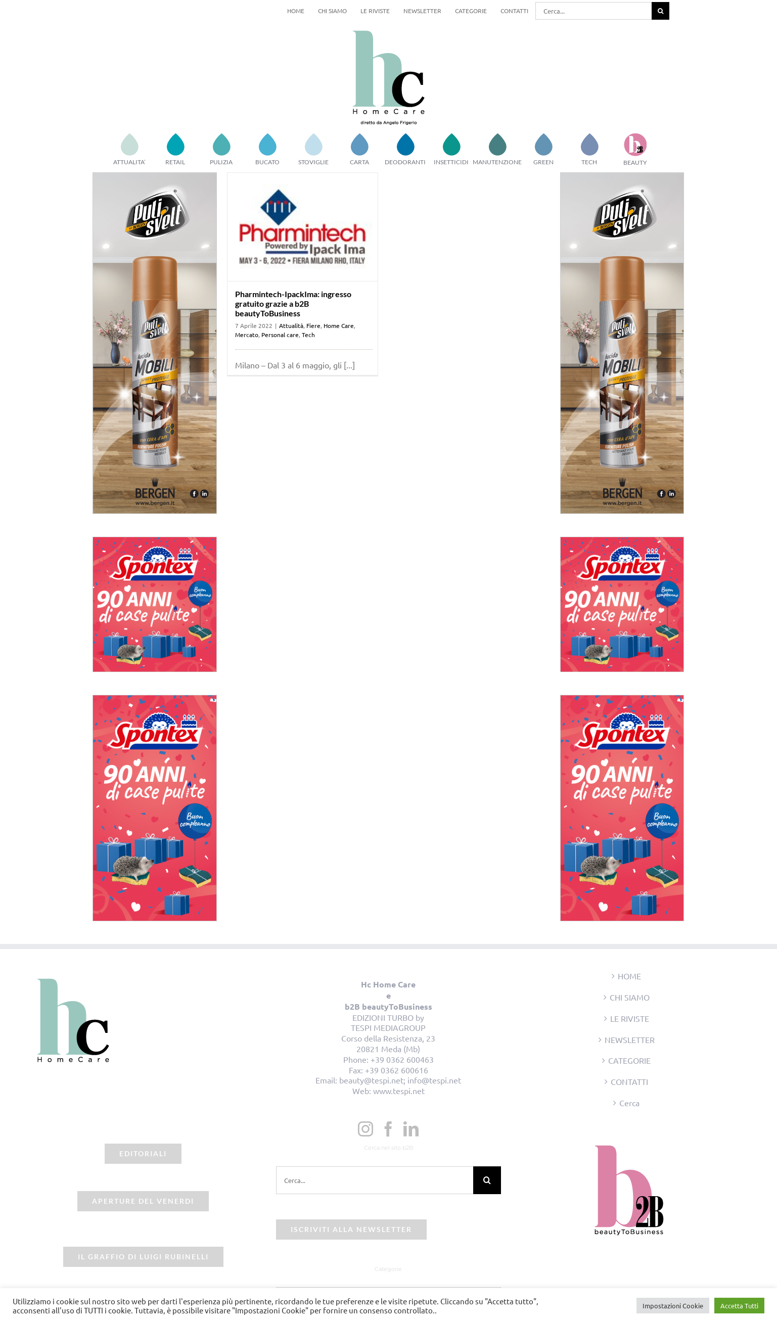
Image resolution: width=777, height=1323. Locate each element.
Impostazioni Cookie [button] (673, 1305)
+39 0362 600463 (402, 1059)
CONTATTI (629, 1081)
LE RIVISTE (629, 1018)
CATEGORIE (629, 1060)
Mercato (246, 334)
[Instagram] (365, 1129)
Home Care (339, 325)
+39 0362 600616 (396, 1070)
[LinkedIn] (411, 1129)
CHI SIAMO (630, 997)
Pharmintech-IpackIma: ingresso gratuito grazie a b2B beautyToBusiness (293, 303)
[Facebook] (388, 1129)
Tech (308, 334)
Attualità (291, 325)
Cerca (629, 1103)
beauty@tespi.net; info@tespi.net (400, 1080)
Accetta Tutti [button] (739, 1305)
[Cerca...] (593, 11)
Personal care (280, 334)
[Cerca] (660, 11)
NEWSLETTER (630, 1039)
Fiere (313, 325)
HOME (629, 976)
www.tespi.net (399, 1090)
